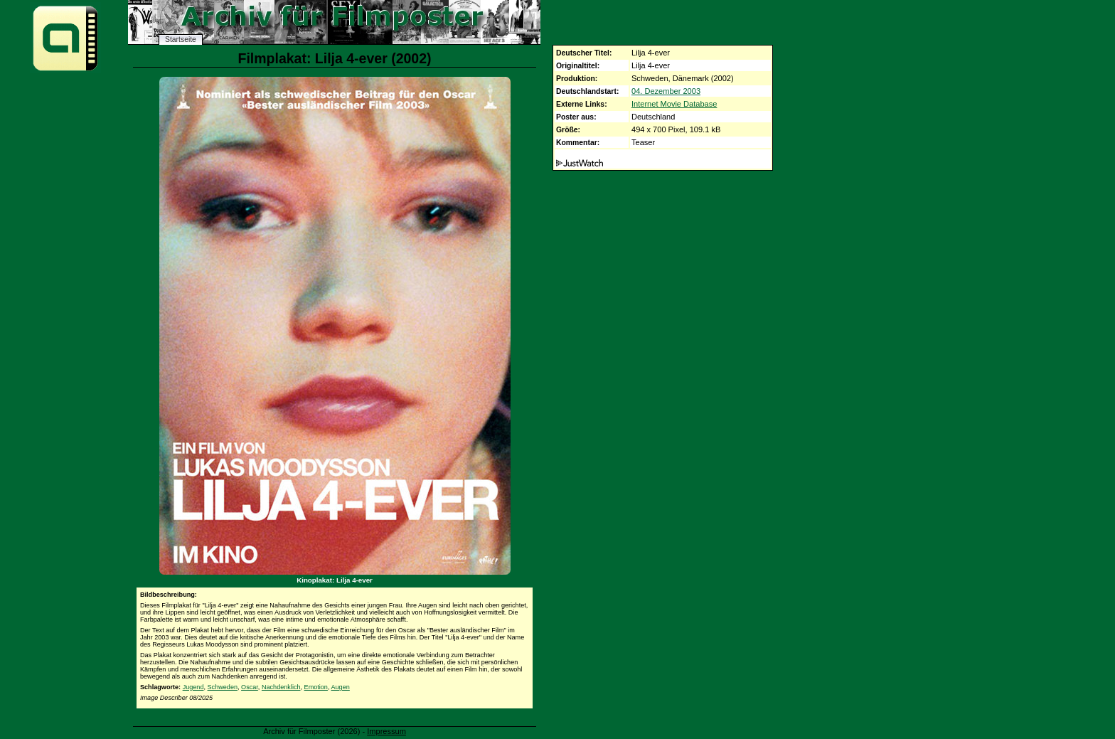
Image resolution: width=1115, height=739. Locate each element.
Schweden (223, 687)
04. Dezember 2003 (665, 91)
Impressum (386, 731)
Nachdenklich (281, 687)
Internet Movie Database (674, 104)
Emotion (316, 687)
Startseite (180, 39)
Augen (340, 687)
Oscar (249, 687)
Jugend (193, 687)
